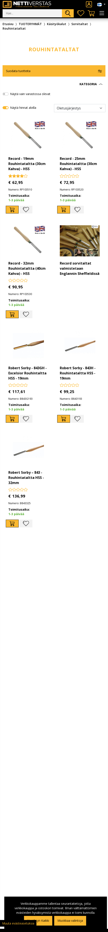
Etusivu (8, 24)
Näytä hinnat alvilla (23, 108)
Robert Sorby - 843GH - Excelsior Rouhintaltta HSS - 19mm (27, 373)
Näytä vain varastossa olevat (30, 94)
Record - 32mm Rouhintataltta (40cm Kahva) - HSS (27, 268)
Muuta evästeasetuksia (18, 923)
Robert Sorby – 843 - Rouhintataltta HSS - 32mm (26, 477)
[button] (54, 84)
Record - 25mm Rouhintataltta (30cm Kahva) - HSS (78, 163)
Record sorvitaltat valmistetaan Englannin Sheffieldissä (79, 268)
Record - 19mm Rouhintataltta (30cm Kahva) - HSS (27, 163)
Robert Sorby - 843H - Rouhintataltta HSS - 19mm (78, 373)
